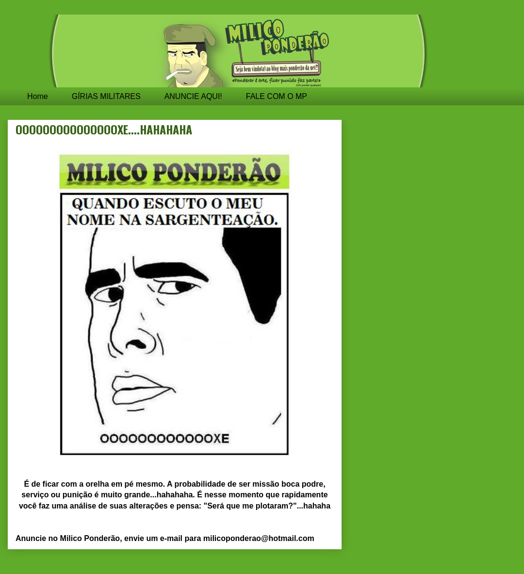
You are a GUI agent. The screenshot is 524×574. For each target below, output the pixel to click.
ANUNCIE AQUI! (193, 96)
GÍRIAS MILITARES (106, 96)
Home (37, 96)
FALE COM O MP (276, 96)
